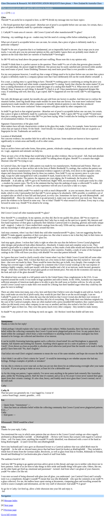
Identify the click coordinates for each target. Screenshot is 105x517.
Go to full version (9, 514)
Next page (8, 505)
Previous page (10, 510)
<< (2, 13)
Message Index (10, 500)
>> (13, 13)
